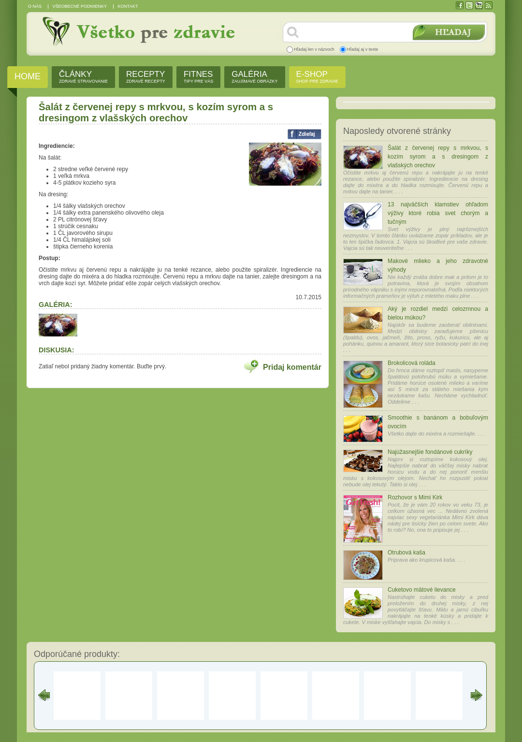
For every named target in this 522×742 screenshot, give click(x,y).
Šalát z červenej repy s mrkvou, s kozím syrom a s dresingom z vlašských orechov (438, 157)
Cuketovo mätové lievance (422, 589)
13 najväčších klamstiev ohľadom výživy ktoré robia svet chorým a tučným (438, 213)
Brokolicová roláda (411, 363)
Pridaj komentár (292, 367)
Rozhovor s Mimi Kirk (415, 497)
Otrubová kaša (406, 552)
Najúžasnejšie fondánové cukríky (430, 452)
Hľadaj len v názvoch (314, 49)
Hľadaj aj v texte (362, 49)
